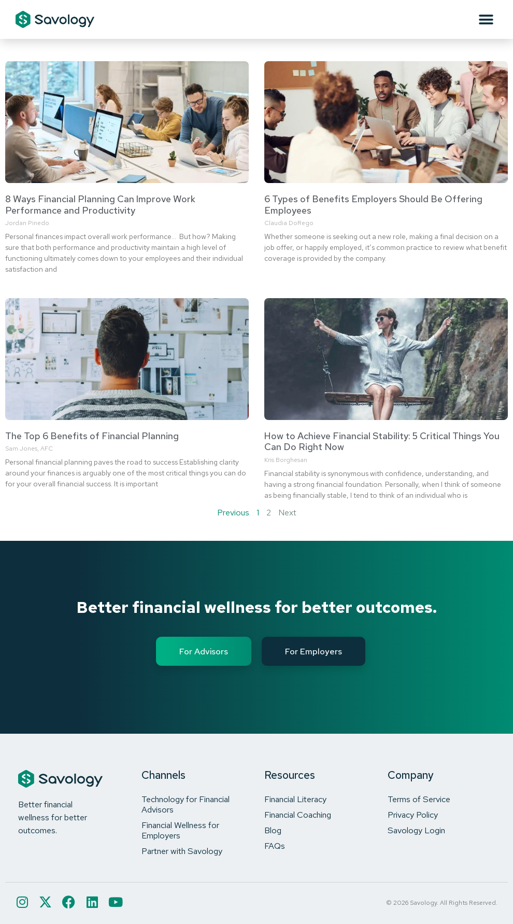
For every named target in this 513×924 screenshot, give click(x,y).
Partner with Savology (181, 851)
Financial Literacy (295, 799)
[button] (485, 19)
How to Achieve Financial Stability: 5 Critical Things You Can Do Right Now (382, 441)
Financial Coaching (297, 814)
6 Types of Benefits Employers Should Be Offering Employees (373, 204)
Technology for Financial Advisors (185, 804)
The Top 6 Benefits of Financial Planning (92, 436)
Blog (272, 830)
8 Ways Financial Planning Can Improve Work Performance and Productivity (100, 204)
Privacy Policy (413, 814)
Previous (233, 512)
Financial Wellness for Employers (180, 830)
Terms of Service (419, 799)
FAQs (274, 845)
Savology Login (416, 830)
